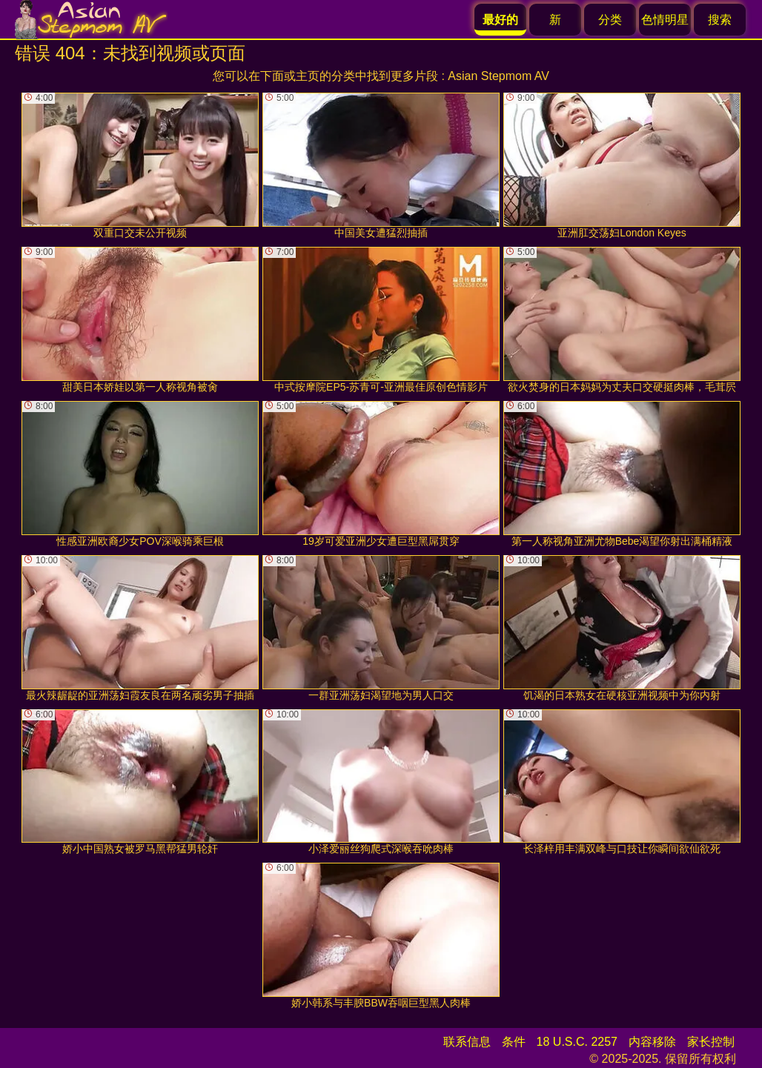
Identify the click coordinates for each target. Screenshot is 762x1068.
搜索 (720, 19)
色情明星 (665, 19)
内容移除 (652, 1041)
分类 (610, 19)
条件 (514, 1041)
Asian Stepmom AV (498, 76)
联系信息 (467, 1041)
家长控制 (711, 1041)
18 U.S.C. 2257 (577, 1041)
